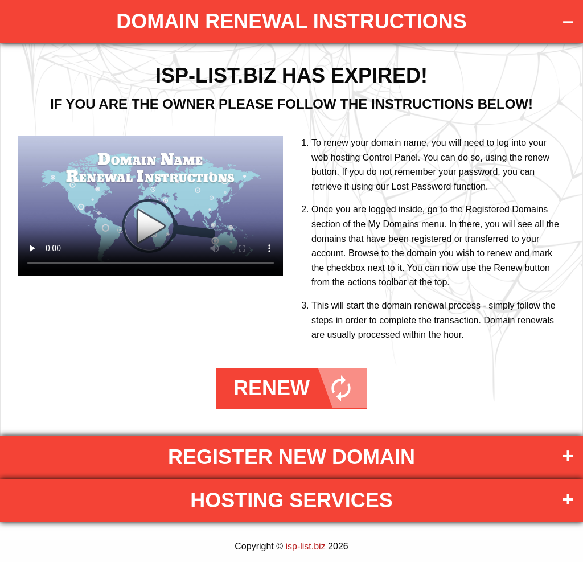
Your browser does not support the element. (150, 206)
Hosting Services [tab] (291, 500)
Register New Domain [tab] (291, 457)
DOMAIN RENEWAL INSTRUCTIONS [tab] (291, 21)
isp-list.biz (305, 546)
